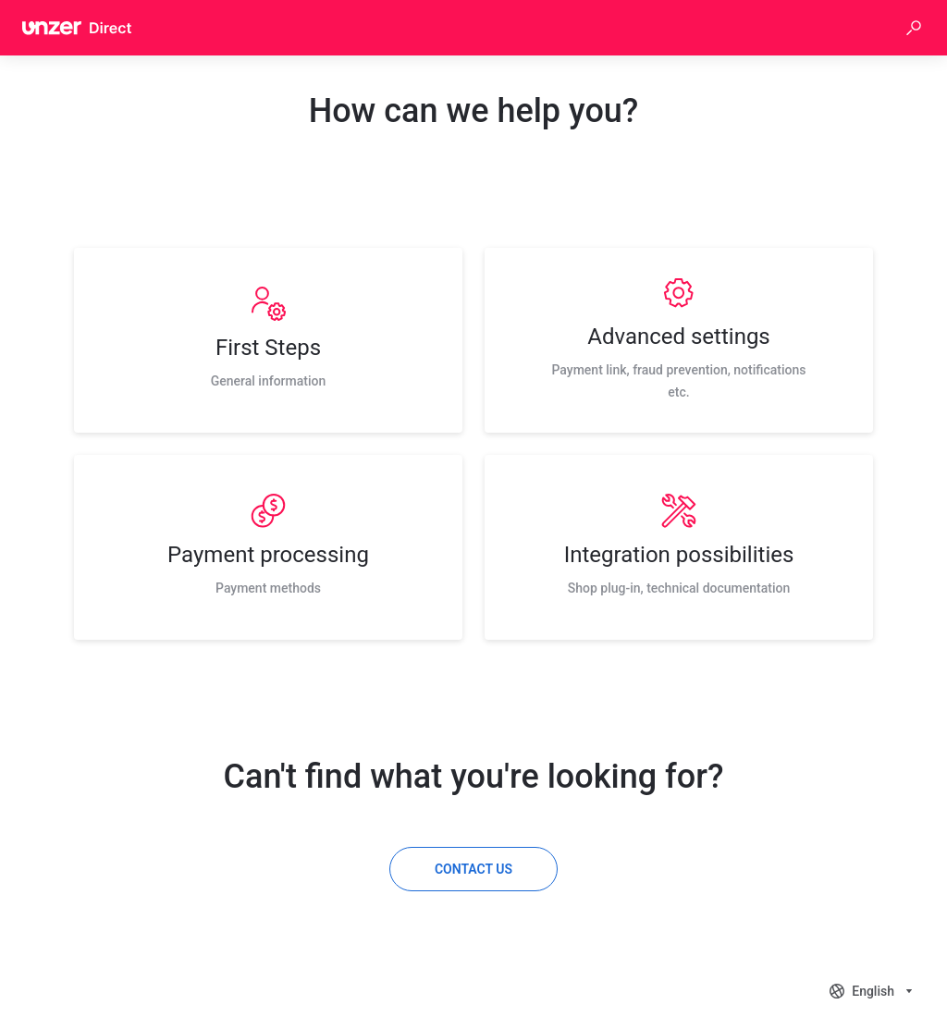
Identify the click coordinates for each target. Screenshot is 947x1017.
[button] (914, 28)
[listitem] (268, 340)
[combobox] (873, 991)
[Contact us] (473, 869)
